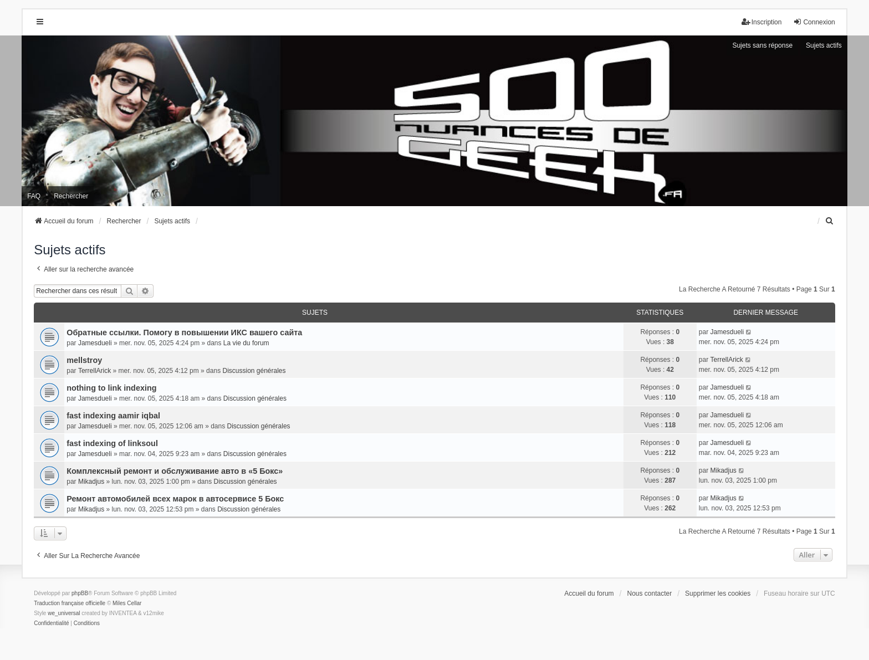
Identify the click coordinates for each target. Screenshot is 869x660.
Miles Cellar (127, 603)
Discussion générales (253, 371)
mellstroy (84, 360)
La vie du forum (246, 343)
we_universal (64, 613)
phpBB (79, 593)
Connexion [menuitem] (814, 22)
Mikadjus (91, 481)
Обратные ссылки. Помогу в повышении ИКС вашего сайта (184, 332)
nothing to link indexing (111, 387)
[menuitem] (830, 221)
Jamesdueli (95, 343)
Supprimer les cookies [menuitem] (717, 593)
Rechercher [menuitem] (71, 196)
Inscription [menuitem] (762, 22)
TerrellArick (94, 371)
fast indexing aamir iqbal (113, 415)
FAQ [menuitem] (33, 196)
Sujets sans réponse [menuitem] (762, 45)
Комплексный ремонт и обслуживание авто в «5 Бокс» (175, 471)
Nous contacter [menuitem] (649, 593)
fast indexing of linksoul (112, 443)
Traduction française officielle (69, 603)
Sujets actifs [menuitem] (824, 45)
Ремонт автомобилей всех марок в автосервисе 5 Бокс (175, 498)
